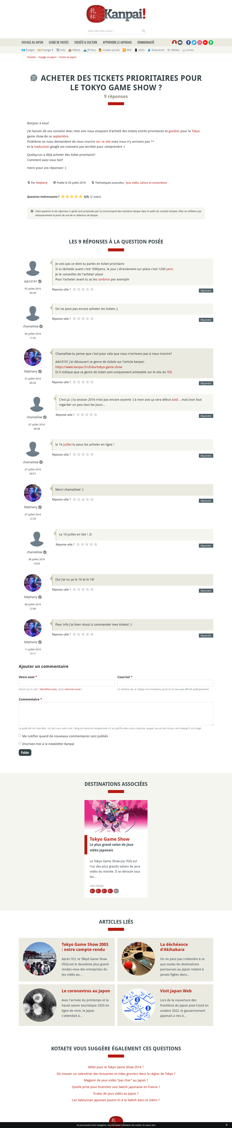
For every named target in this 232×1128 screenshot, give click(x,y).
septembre (60, 136)
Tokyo (196, 131)
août (175, 399)
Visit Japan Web (176, 990)
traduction (41, 146)
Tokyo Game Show (109, 839)
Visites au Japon (67, 57)
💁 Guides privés (109, 50)
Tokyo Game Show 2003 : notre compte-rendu (85, 947)
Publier (25, 752)
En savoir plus (149, 1125)
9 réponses (116, 96)
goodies (174, 131)
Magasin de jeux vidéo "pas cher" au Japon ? (116, 1080)
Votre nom (28, 677)
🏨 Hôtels (74, 50)
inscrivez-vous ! (73, 689)
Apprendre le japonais (117, 42)
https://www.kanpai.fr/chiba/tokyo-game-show (88, 367)
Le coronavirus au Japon (86, 990)
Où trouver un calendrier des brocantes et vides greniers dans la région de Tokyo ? (116, 1074)
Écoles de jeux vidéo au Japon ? (116, 1093)
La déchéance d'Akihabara (174, 947)
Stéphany (41, 183)
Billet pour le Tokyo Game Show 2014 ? (116, 1067)
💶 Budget (28, 50)
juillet (67, 444)
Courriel (124, 677)
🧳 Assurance (155, 50)
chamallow (30, 326)
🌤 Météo (173, 50)
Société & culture (85, 42)
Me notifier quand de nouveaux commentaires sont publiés (65, 736)
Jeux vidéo (132, 183)
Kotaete (31, 57)
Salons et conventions (153, 183)
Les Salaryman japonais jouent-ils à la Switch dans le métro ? (116, 1100)
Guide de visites (59, 42)
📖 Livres (188, 50)
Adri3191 (30, 281)
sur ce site (103, 141)
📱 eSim (139, 50)
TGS (169, 372)
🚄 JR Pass (89, 50)
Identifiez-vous (48, 689)
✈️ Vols (60, 50)
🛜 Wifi (126, 50)
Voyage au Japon (32, 42)
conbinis (104, 279)
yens (169, 269)
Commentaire (30, 699)
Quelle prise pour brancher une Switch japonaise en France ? (116, 1087)
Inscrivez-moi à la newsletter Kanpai (48, 744)
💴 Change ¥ (45, 50)
